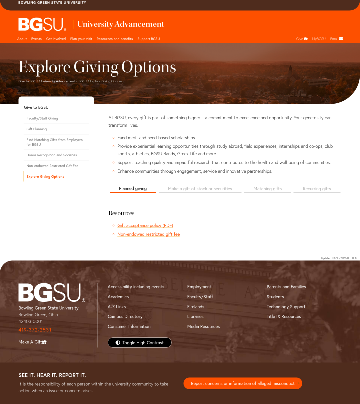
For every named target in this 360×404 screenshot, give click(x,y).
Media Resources (203, 326)
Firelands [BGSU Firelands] (195, 307)
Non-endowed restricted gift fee (149, 234)
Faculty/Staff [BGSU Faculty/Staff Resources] (200, 297)
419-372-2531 (35, 329)
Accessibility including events (136, 287)
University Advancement (58, 81)
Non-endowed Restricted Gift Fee (52, 165)
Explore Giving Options (45, 176)
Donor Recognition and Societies (51, 154)
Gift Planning (36, 128)
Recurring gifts (317, 189)
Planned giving (133, 188)
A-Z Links (117, 307)
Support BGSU (149, 38)
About (22, 38)
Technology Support (286, 307)
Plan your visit (81, 38)
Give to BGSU (28, 81)
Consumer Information (129, 326)
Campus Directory (125, 316)
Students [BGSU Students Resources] (275, 297)
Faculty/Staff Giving (42, 118)
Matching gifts (268, 189)
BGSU (82, 81)
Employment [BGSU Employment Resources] (199, 287)
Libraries (195, 316)
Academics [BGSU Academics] (118, 297)
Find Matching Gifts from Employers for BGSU (54, 142)
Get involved (56, 38)
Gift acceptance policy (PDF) (145, 225)
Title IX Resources (284, 316)
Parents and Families (286, 287)
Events (36, 38)
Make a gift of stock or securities (200, 189)
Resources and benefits (115, 38)
